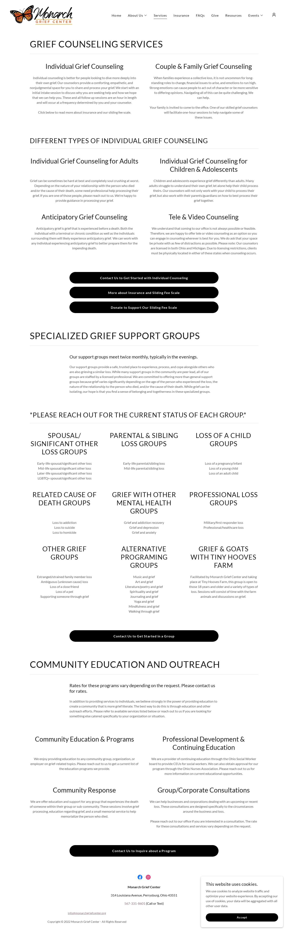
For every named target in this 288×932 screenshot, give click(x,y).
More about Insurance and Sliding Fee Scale (144, 293)
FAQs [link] (200, 15)
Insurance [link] (181, 15)
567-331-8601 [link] (134, 903)
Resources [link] (233, 15)
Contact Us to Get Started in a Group (143, 636)
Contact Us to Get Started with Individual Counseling (144, 278)
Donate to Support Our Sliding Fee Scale (144, 307)
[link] (41, 14)
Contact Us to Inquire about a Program (144, 851)
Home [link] (116, 15)
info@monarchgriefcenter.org (87, 913)
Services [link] (160, 15)
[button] (137, 15)
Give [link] (215, 15)
